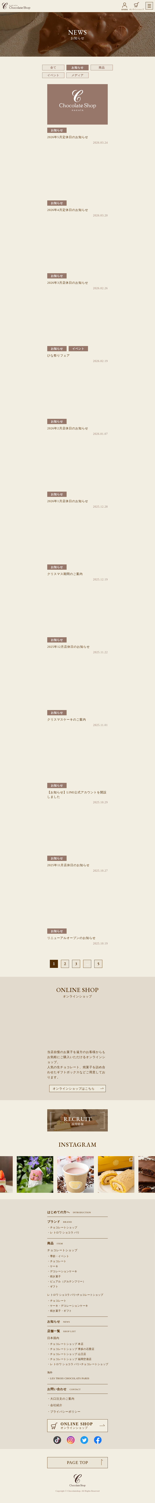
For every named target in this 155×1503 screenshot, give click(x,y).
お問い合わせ (64, 1389)
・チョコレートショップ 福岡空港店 (69, 1359)
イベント (53, 75)
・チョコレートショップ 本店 (65, 1344)
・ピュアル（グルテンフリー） (66, 1281)
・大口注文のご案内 (60, 1398)
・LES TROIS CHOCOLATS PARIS (68, 1378)
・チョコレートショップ (62, 1227)
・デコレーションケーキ (62, 1271)
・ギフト (52, 1286)
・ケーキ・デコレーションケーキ (67, 1305)
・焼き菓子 (54, 1276)
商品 (102, 67)
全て (53, 67)
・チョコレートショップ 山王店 (66, 1354)
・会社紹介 (54, 1405)
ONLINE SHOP (84, 1425)
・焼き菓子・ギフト (59, 1310)
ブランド (59, 1221)
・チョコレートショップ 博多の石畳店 (70, 1349)
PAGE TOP (77, 1462)
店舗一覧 (61, 1331)
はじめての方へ (69, 1212)
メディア (77, 75)
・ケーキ (52, 1266)
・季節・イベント (58, 1256)
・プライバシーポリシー (64, 1411)
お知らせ (77, 67)
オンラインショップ (136, 9)
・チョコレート (56, 1261)
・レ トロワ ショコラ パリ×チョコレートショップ (77, 1364)
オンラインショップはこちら (74, 1088)
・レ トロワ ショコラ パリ (63, 1232)
